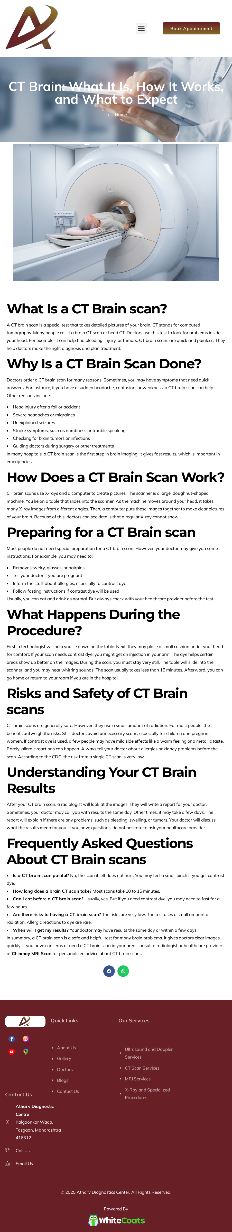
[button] (141, 28)
